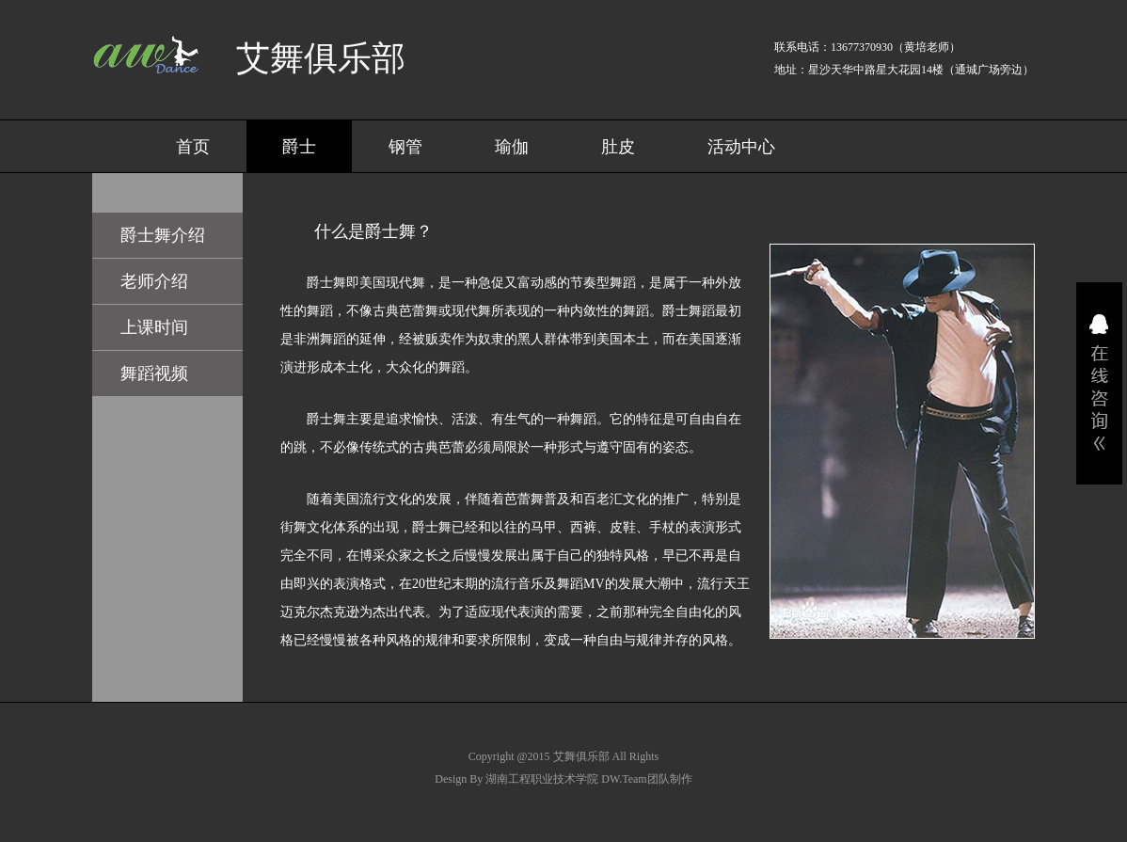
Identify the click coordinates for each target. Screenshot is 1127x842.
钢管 (405, 146)
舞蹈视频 (154, 373)
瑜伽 (512, 146)
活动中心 (741, 146)
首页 (193, 146)
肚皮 (618, 146)
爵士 (299, 146)
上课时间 (154, 327)
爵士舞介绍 (162, 235)
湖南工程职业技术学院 (541, 779)
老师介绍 (154, 281)
